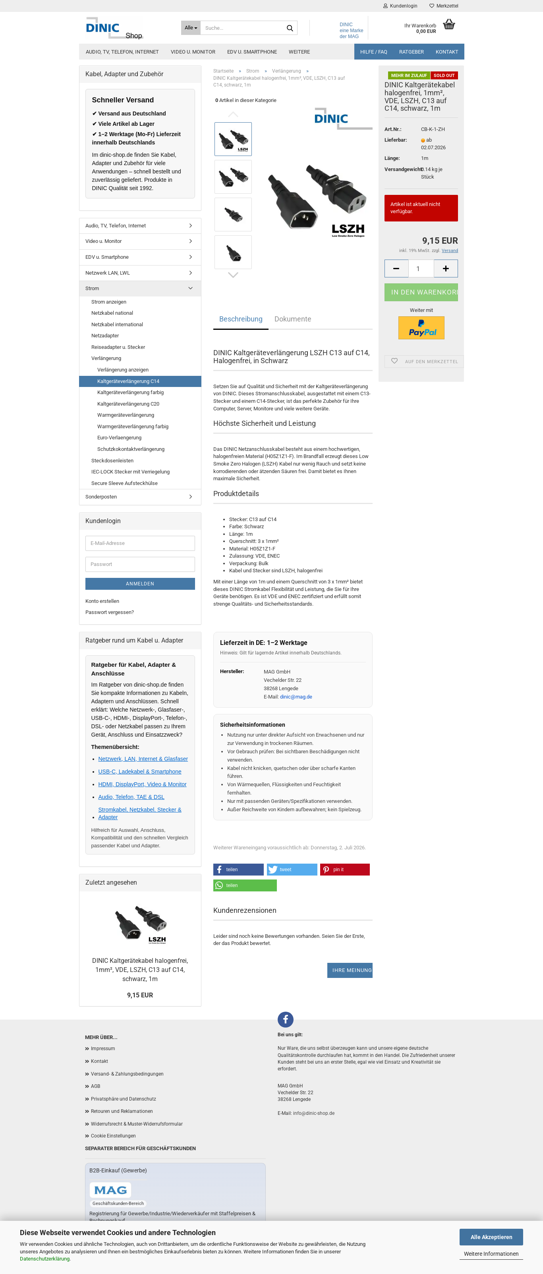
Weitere (299, 52)
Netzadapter (105, 336)
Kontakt (447, 52)
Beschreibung (241, 319)
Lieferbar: (396, 140)
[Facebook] (286, 1020)
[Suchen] (290, 28)
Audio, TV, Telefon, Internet (122, 52)
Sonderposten (101, 497)
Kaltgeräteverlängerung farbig (130, 392)
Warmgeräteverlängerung (125, 415)
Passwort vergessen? (109, 612)
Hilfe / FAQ (373, 52)
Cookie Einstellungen (113, 1136)
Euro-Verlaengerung (119, 438)
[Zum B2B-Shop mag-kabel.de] (110, 1190)
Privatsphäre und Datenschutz (123, 1099)
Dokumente (292, 319)
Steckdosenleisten (112, 461)
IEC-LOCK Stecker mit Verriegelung (130, 472)
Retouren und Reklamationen (122, 1111)
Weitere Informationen (491, 1254)
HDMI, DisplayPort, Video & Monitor (143, 784)
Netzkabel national (112, 313)
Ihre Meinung (352, 970)
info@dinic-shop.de (313, 1113)
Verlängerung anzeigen (123, 370)
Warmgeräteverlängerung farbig (132, 426)
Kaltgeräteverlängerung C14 (128, 381)
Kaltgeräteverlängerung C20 (128, 404)
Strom (92, 288)
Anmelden (140, 584)
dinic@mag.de (296, 697)
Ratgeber (411, 52)
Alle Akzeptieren (491, 1237)
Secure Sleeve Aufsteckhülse (124, 483)
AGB (95, 1086)
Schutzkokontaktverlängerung (130, 449)
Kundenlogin (400, 6)
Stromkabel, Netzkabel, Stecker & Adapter (140, 813)
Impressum (103, 1048)
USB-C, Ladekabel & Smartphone (140, 771)
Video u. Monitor (193, 52)
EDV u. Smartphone (252, 52)
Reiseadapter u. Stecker (118, 347)
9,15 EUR (140, 995)
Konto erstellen (102, 601)
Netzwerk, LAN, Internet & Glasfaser (143, 759)
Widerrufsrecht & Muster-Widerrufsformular (137, 1124)
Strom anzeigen (108, 302)
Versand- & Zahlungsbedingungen (127, 1074)
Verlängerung (106, 358)
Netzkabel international (117, 324)
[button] (238, 870)
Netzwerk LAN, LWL (107, 273)
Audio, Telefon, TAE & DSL (132, 797)
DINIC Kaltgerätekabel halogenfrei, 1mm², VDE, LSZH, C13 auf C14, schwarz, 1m (140, 970)
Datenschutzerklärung (45, 1259)
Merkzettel (443, 6)
